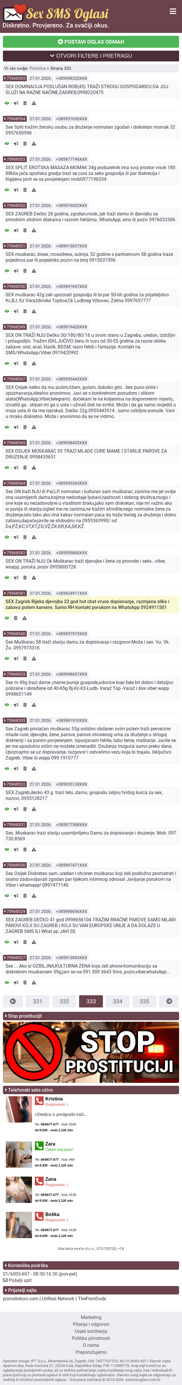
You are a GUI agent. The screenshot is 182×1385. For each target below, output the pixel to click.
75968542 (16, 552)
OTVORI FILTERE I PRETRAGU (91, 56)
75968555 (16, 78)
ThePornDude (92, 1298)
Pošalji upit (20, 1280)
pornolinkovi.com (20, 1298)
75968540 (16, 633)
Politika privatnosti (91, 1338)
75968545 (16, 442)
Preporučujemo (91, 1352)
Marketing (91, 1317)
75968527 (16, 957)
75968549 (16, 327)
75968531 (16, 824)
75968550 (16, 286)
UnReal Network (58, 1298)
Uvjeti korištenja (91, 1331)
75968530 (16, 865)
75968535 (16, 674)
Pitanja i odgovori (91, 1324)
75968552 (16, 205)
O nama (91, 1345)
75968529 (16, 911)
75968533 (16, 720)
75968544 (16, 483)
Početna (38, 68)
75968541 (16, 593)
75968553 (16, 159)
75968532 (16, 784)
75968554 (16, 118)
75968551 (16, 246)
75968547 (16, 379)
